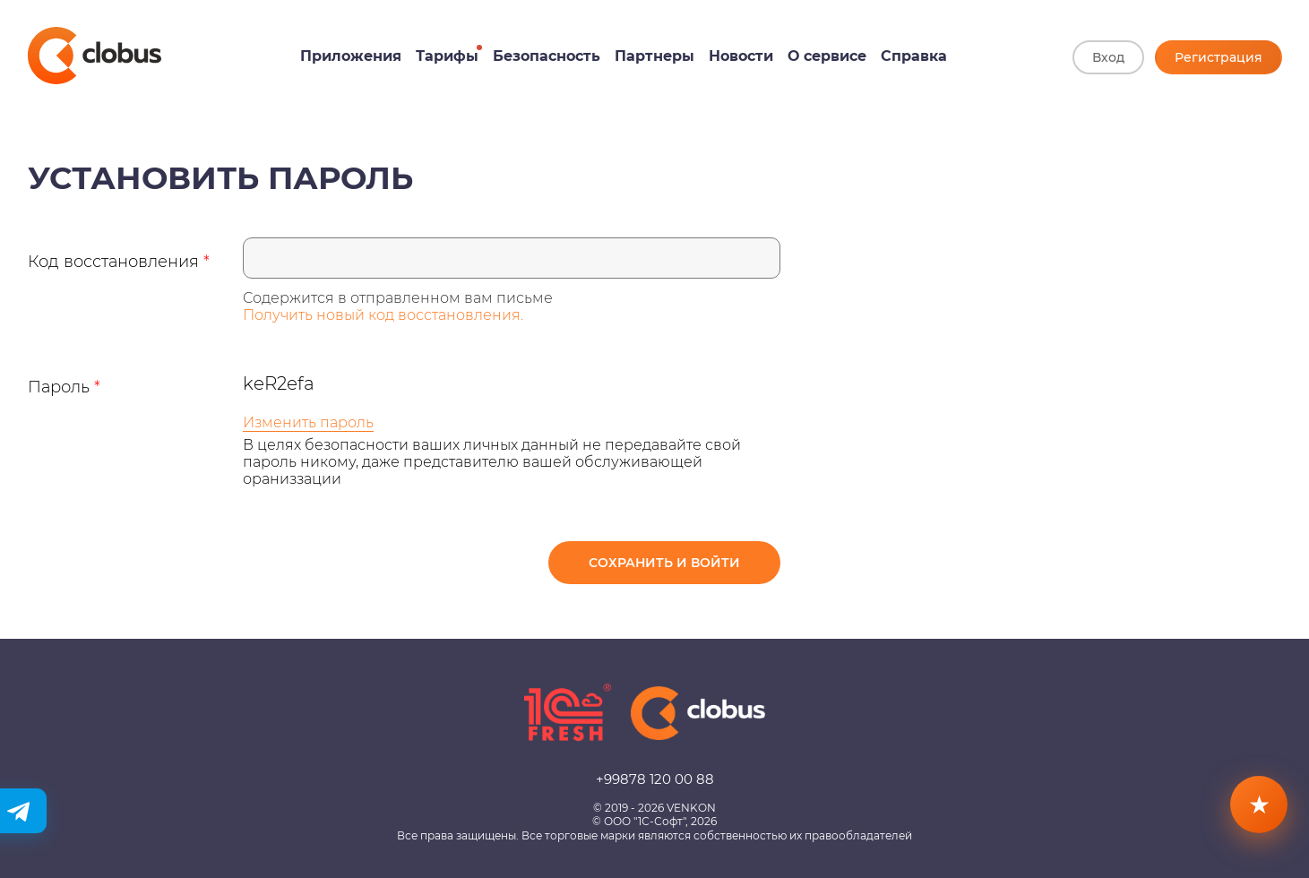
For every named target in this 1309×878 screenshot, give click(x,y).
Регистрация (1218, 57)
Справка (914, 56)
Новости (741, 56)
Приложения (350, 56)
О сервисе (827, 56)
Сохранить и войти (664, 563)
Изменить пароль (308, 422)
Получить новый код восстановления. (383, 314)
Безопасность (546, 56)
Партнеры (654, 56)
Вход (1108, 57)
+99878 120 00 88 (655, 779)
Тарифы (447, 56)
